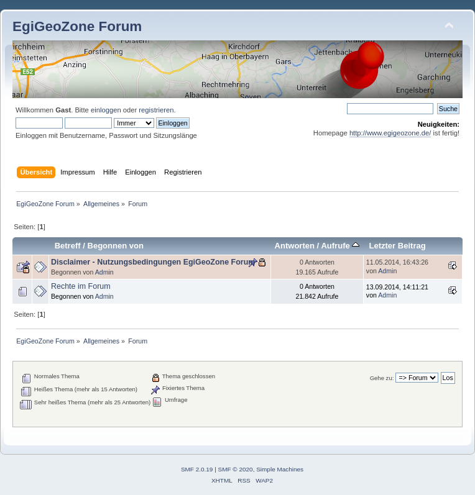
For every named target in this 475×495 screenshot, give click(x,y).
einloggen (106, 110)
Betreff (68, 245)
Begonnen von (116, 245)
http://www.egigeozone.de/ (390, 133)
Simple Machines (279, 469)
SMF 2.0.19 (197, 469)
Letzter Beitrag (397, 245)
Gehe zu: (382, 378)
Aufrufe (340, 245)
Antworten (295, 245)
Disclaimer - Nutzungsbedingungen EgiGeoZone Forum (153, 262)
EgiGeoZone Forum (77, 26)
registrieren (156, 110)
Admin (104, 272)
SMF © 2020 (235, 469)
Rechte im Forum (81, 286)
